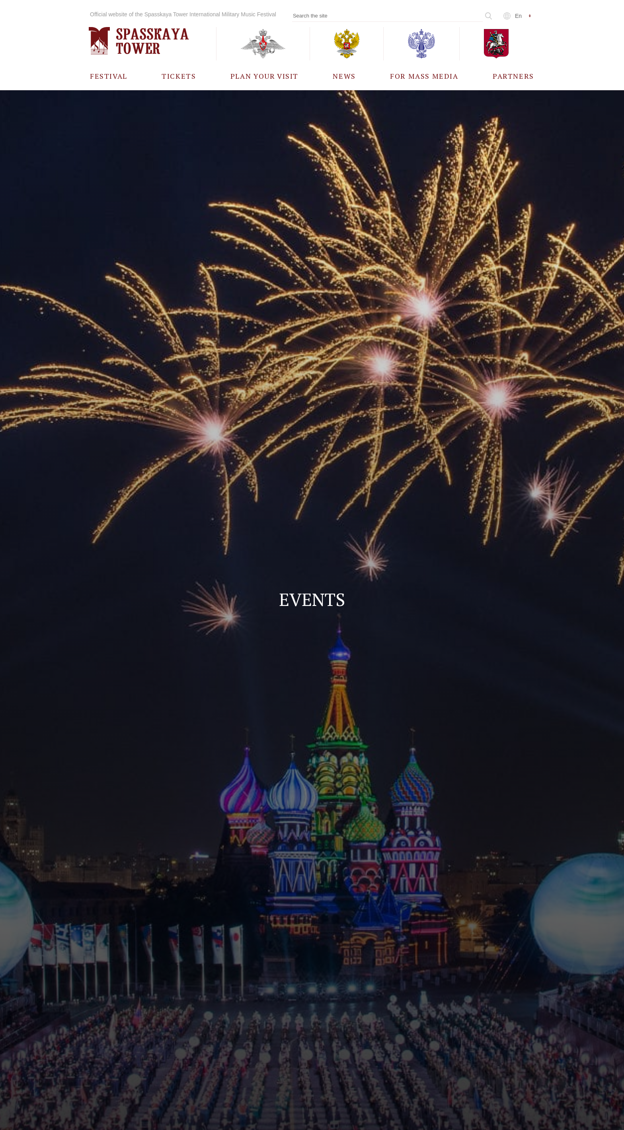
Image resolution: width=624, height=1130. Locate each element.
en (518, 16)
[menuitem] (108, 76)
